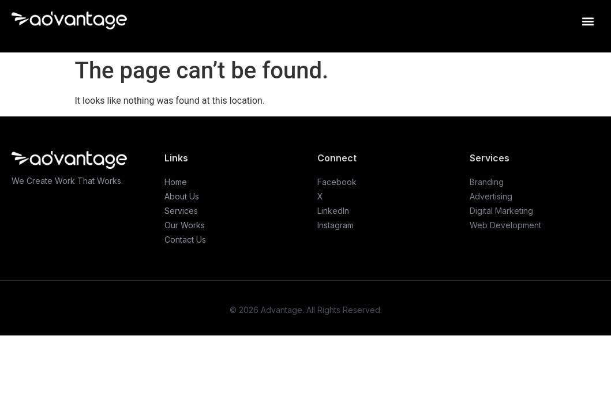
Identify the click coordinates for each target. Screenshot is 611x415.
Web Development (505, 225)
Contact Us (185, 239)
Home (175, 182)
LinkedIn (333, 211)
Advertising (491, 196)
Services (181, 211)
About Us (181, 196)
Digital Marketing (501, 211)
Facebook (337, 182)
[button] (587, 21)
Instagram (335, 225)
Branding (487, 182)
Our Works (184, 225)
